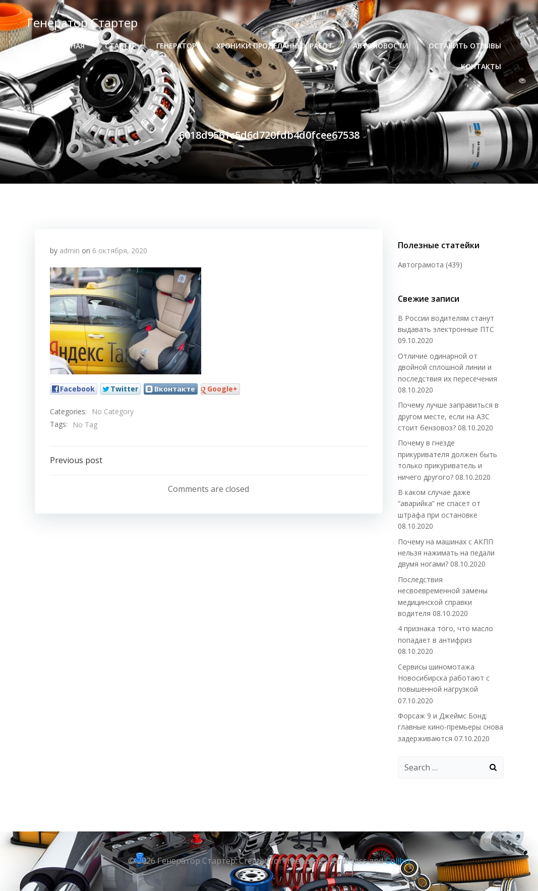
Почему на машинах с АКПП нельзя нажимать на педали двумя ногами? (446, 553)
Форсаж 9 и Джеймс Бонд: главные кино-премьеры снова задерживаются (450, 727)
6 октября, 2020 (119, 250)
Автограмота (421, 264)
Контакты (481, 66)
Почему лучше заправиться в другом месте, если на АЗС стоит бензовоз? (448, 416)
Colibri (397, 860)
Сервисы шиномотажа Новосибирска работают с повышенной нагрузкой (444, 678)
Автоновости (380, 45)
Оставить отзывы (465, 45)
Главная (69, 45)
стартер (120, 45)
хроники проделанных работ (274, 45)
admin (69, 250)
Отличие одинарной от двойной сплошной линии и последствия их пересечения (447, 367)
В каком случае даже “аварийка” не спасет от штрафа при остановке (439, 503)
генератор (176, 45)
